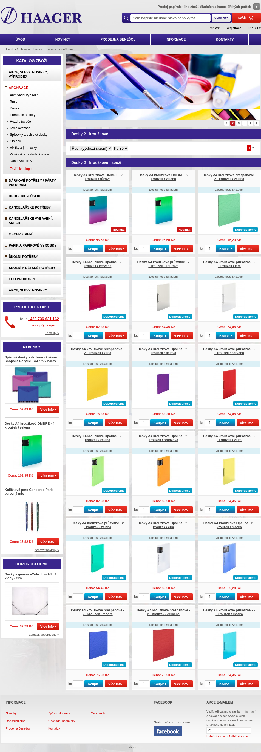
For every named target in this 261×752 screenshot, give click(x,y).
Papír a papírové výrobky (32, 245)
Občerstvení (21, 234)
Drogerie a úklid (24, 196)
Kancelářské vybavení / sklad (31, 221)
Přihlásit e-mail (216, 736)
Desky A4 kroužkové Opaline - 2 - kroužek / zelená (97, 438)
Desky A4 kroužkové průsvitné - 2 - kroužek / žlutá (229, 438)
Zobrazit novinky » (47, 550)
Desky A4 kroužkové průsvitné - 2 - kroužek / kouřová (163, 264)
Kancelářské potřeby (30, 207)
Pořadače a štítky (22, 115)
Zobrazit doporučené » (44, 634)
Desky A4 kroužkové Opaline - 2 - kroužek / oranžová (163, 438)
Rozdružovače (20, 121)
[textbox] (170, 18)
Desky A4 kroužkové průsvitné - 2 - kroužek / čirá (229, 264)
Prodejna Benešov (18, 728)
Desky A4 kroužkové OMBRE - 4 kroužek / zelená (30, 425)
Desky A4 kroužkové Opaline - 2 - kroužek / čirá (163, 525)
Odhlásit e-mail (239, 736)
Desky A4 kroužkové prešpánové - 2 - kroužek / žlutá (97, 351)
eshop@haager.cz (45, 325)
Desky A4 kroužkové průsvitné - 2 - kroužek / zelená (98, 525)
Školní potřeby (23, 257)
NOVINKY (62, 39)
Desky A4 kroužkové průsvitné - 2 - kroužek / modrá (229, 612)
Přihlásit (214, 28)
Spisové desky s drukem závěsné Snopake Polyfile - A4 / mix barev (31, 359)
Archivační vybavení (24, 95)
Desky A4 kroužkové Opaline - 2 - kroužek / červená (97, 264)
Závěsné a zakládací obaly (29, 154)
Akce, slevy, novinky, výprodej (28, 74)
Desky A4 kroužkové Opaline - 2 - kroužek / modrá (229, 525)
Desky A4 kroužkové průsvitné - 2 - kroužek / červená (229, 351)
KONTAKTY (225, 39)
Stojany (15, 141)
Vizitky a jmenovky (23, 148)
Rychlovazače (20, 128)
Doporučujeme (15, 720)
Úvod (9, 49)
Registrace (233, 28)
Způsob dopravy (59, 713)
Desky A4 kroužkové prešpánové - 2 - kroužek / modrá (97, 612)
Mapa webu (98, 713)
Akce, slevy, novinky (28, 290)
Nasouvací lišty (21, 161)
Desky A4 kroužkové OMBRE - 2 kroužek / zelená (163, 177)
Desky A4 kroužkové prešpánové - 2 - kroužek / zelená (229, 177)
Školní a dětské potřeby (32, 268)
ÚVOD (20, 39)
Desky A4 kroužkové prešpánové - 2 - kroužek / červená (163, 612)
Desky (14, 108)
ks (70, 249)
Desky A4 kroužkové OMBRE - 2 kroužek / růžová (98, 177)
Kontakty (54, 728)
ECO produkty (22, 279)
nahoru (131, 747)
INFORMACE (176, 39)
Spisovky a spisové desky (28, 135)
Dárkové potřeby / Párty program (32, 183)
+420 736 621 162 (43, 319)
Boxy (13, 102)
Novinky (11, 713)
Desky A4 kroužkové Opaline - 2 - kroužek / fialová (163, 351)
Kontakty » (52, 333)
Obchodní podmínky (61, 720)
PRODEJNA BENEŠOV (117, 39)
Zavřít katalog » (21, 169)
